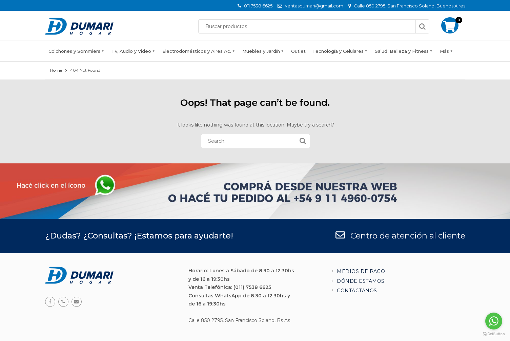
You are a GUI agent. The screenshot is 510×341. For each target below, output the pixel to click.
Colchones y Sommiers (74, 51)
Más (444, 51)
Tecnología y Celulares (338, 51)
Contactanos (357, 291)
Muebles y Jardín (261, 51)
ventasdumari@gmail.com (314, 5)
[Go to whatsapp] (493, 321)
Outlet (298, 51)
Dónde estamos (361, 281)
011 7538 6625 (258, 5)
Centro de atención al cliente (400, 236)
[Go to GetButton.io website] (494, 334)
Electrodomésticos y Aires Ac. (196, 51)
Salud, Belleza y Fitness (402, 51)
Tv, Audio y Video (131, 51)
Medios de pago (361, 271)
